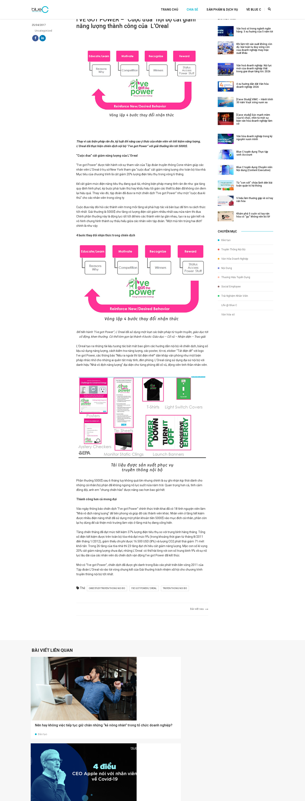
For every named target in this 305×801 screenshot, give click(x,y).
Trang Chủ (164, 6)
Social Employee (229, 286)
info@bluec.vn (172, 790)
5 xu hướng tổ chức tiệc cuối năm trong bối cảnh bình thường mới (178, 713)
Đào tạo (224, 247)
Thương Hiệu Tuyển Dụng (234, 278)
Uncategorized (42, 36)
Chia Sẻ (187, 6)
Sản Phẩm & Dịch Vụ (217, 6)
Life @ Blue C (227, 302)
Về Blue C (248, 6)
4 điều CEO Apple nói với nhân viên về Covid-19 (119, 710)
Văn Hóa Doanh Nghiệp (233, 263)
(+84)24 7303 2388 (175, 786)
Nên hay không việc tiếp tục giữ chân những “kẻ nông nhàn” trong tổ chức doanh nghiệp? (56, 715)
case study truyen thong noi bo (110, 602)
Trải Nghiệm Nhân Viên (233, 294)
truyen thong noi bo (178, 602)
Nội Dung (225, 271)
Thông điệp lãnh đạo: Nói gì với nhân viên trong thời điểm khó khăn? (240, 713)
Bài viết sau (196, 621)
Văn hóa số (226, 310)
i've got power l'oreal (147, 602)
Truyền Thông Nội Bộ (231, 255)
